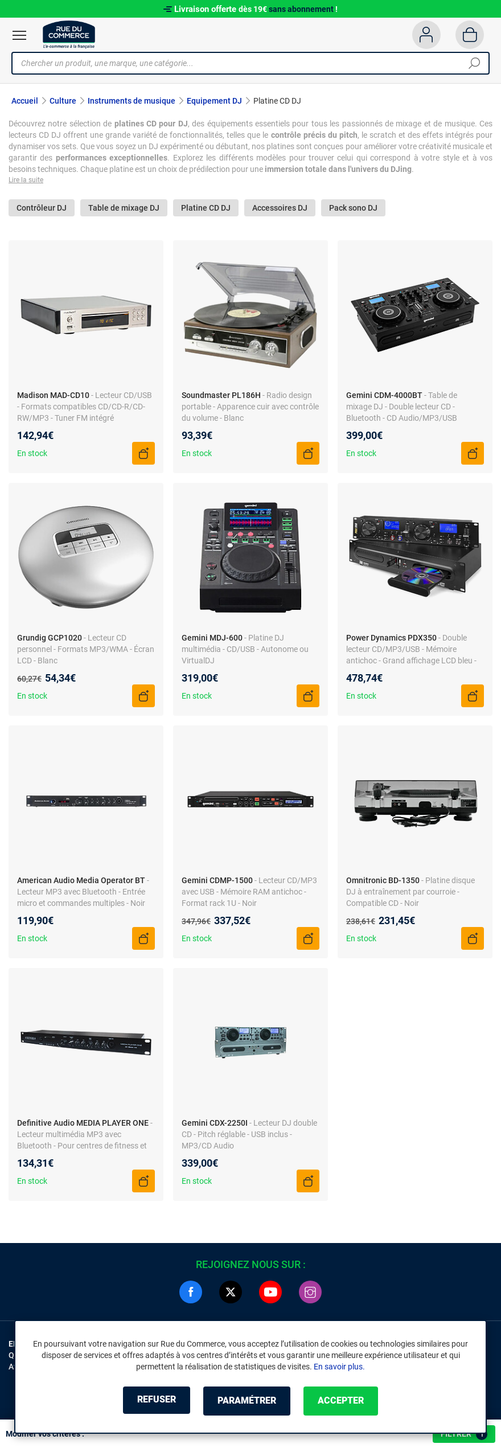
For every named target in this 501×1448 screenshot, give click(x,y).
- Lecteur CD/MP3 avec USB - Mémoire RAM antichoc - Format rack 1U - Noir (249, 893)
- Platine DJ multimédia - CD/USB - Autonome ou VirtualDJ (245, 651)
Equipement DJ (214, 100)
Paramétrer (246, 1401)
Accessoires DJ (279, 209)
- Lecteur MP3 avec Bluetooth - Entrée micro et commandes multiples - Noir (83, 893)
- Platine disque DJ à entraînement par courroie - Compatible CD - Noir (410, 893)
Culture (63, 100)
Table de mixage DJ (123, 209)
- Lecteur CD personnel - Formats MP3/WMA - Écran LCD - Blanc (85, 651)
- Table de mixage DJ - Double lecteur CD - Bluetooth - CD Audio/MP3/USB (401, 408)
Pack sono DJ (353, 209)
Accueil (24, 100)
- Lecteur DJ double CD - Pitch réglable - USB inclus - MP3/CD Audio (249, 1136)
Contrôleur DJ (42, 209)
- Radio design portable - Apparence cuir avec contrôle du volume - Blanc (250, 408)
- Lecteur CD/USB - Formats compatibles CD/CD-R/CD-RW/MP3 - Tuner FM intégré (84, 408)
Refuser (150, 1401)
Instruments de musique (131, 100)
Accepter (347, 1401)
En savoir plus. (339, 1367)
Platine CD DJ (206, 209)
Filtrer (464, 1434)
